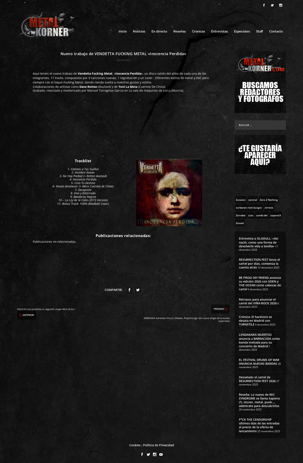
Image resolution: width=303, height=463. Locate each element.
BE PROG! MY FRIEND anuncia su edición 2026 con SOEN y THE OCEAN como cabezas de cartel (260, 283)
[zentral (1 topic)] (252, 198)
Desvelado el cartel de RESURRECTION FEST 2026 (257, 378)
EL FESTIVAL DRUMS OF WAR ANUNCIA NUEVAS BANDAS (259, 361)
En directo (159, 31)
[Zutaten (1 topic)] (241, 198)
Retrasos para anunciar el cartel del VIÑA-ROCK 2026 (258, 301)
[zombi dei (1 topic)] (262, 214)
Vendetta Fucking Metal (95, 73)
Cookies (135, 444)
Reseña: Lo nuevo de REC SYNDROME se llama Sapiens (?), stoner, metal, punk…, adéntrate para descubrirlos (259, 399)
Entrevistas (219, 31)
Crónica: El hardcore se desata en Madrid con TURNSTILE (255, 320)
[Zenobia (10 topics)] (240, 214)
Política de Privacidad (158, 444)
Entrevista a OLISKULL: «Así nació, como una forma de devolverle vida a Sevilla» (258, 241)
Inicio (123, 31)
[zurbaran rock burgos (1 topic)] (249, 206)
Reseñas (179, 31)
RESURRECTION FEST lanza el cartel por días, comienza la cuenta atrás (259, 262)
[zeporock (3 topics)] (275, 214)
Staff (259, 31)
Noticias (139, 31)
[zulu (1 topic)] (250, 214)
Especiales (242, 31)
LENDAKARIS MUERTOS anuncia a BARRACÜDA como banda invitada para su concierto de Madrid (259, 340)
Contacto (276, 31)
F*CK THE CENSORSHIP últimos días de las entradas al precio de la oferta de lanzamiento (259, 424)
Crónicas (198, 31)
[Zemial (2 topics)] (240, 222)
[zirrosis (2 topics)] (268, 206)
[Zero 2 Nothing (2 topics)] (269, 198)
